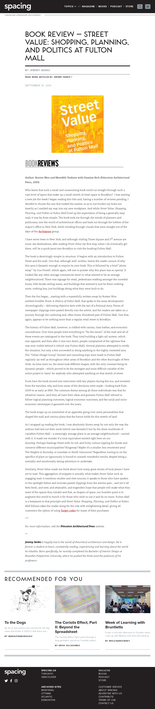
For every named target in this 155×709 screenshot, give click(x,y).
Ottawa (46, 693)
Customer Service (110, 687)
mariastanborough (20, 636)
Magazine (88, 6)
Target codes (68, 510)
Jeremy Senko (40, 70)
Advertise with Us (110, 693)
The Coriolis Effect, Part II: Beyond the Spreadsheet (76, 627)
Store (130, 6)
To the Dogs (15, 622)
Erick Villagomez (69, 645)
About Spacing (108, 690)
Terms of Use (107, 700)
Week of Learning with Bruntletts (125, 625)
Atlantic (46, 696)
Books (102, 6)
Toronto (47, 674)
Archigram (44, 231)
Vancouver (48, 677)
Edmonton (48, 700)
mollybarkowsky (119, 640)
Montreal (47, 690)
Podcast (116, 6)
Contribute (106, 696)
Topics (70, 6)
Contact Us (106, 703)
